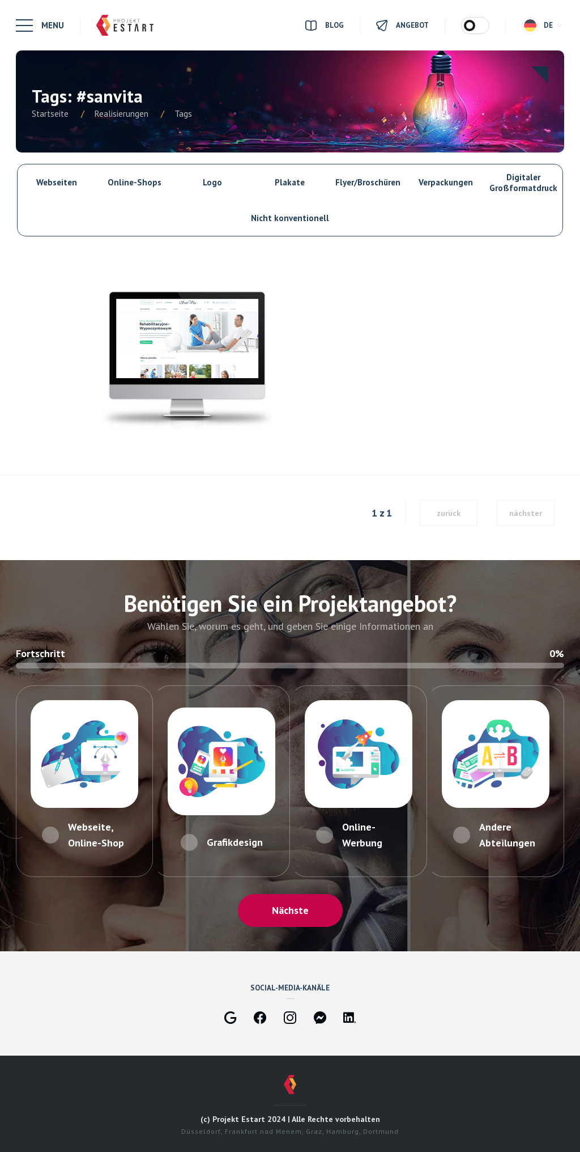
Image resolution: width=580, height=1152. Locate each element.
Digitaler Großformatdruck (523, 182)
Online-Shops (134, 182)
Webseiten (56, 182)
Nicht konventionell (290, 218)
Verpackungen (446, 182)
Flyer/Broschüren (367, 182)
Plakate (290, 182)
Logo (212, 182)
